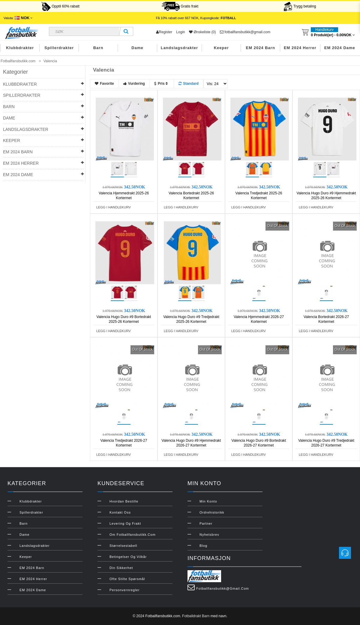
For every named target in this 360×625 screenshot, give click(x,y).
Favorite (104, 83)
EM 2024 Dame (339, 48)
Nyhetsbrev (209, 534)
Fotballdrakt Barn (195, 616)
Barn (98, 48)
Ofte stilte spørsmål (127, 579)
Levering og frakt (125, 523)
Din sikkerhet (121, 568)
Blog (203, 545)
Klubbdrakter (20, 48)
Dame (137, 48)
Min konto (208, 501)
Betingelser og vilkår (128, 557)
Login (180, 32)
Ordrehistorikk (212, 512)
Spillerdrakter (59, 48)
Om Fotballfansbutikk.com (133, 534)
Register (164, 32)
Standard (188, 83)
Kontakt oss (120, 512)
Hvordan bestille (124, 501)
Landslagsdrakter (179, 48)
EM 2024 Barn (260, 48)
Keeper (221, 48)
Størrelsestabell (123, 545)
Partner (206, 523)
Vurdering (134, 83)
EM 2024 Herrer (300, 48)
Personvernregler (125, 590)
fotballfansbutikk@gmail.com (245, 32)
